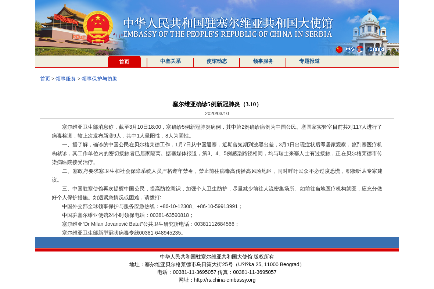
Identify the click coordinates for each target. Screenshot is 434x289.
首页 (124, 62)
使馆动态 (217, 61)
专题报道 (309, 61)
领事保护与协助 (100, 79)
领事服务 (263, 61)
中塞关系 (170, 61)
